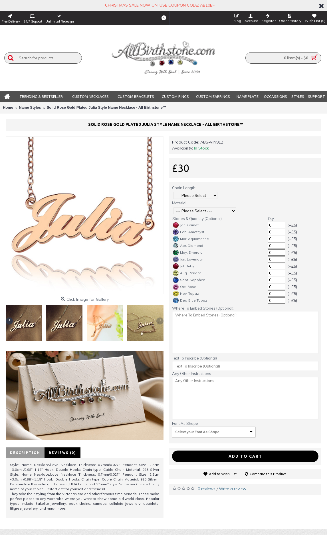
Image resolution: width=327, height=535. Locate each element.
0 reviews (206, 488)
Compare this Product (268, 474)
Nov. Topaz (186, 293)
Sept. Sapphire (189, 280)
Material (179, 203)
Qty (271, 218)
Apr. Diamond (188, 246)
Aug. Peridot (187, 273)
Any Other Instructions (191, 373)
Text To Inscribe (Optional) (194, 358)
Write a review (232, 488)
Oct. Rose (184, 287)
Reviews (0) (62, 453)
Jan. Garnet (186, 225)
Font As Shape (185, 423)
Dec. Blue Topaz (190, 300)
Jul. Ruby (183, 266)
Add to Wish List (223, 474)
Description (25, 453)
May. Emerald (188, 252)
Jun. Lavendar (188, 259)
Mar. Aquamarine (191, 239)
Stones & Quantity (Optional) (197, 218)
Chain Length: (184, 187)
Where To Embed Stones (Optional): (203, 308)
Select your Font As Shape (197, 432)
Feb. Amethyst (188, 232)
